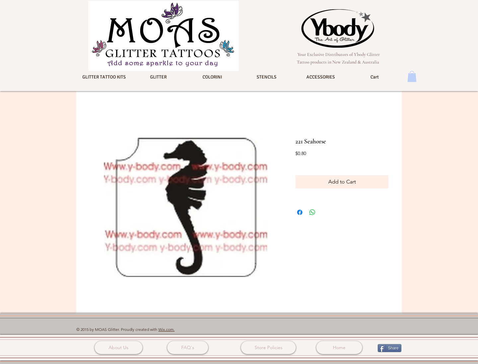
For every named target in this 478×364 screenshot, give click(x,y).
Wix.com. (166, 329)
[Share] (389, 348)
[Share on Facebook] (300, 212)
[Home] (339, 347)
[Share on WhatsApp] (312, 212)
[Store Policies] (268, 347)
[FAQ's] (187, 347)
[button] (104, 77)
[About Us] (118, 347)
